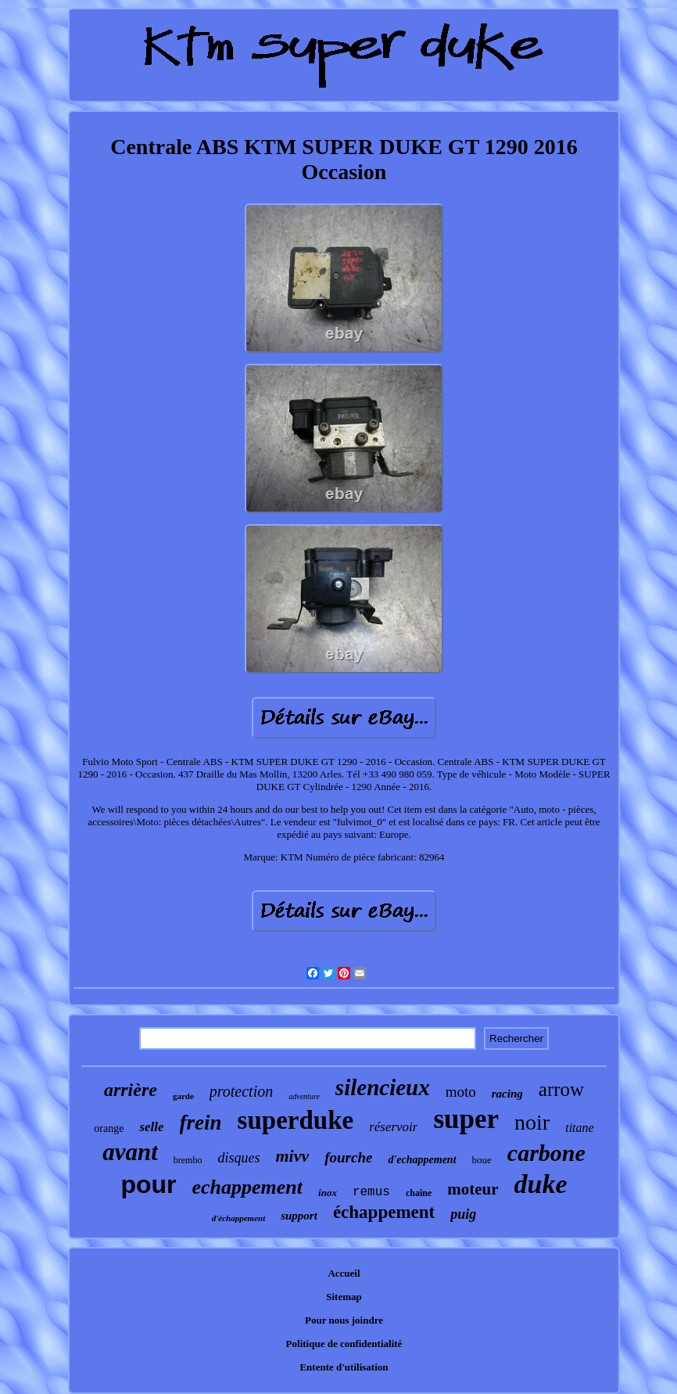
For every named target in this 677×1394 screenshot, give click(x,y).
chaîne (419, 1192)
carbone (546, 1153)
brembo (188, 1160)
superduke (296, 1120)
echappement (247, 1187)
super (466, 1119)
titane (579, 1127)
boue (482, 1160)
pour (148, 1184)
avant (130, 1152)
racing (507, 1093)
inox (327, 1192)
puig (463, 1214)
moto (461, 1091)
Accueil (344, 1273)
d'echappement (422, 1160)
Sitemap (344, 1296)
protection (241, 1091)
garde (183, 1096)
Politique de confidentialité (344, 1343)
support (299, 1215)
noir (532, 1122)
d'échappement (238, 1218)
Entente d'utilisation (343, 1367)
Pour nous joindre (344, 1320)
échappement (384, 1212)
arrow (561, 1089)
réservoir (393, 1126)
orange (109, 1128)
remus (371, 1192)
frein (201, 1122)
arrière (130, 1090)
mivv (292, 1156)
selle (151, 1126)
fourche (348, 1157)
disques (238, 1158)
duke (541, 1183)
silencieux (382, 1087)
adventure (304, 1096)
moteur (472, 1189)
